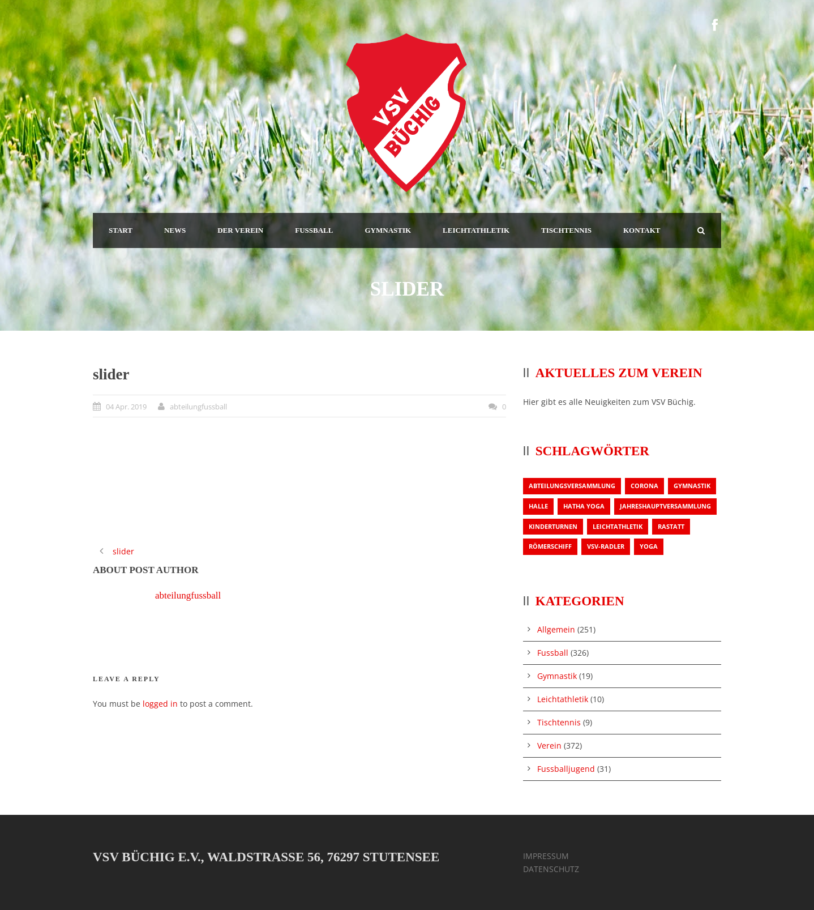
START (120, 230)
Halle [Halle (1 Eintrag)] (538, 506)
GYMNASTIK (388, 230)
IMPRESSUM (546, 856)
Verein (549, 745)
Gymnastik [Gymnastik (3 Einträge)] (692, 485)
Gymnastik (557, 675)
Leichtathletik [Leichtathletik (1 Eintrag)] (617, 526)
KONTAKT (642, 230)
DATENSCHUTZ (551, 869)
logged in (160, 703)
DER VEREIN (240, 230)
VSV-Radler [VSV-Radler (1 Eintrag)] (605, 546)
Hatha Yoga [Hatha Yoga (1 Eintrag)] (584, 506)
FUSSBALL (314, 230)
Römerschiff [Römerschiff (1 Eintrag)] (550, 546)
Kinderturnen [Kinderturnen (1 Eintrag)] (553, 526)
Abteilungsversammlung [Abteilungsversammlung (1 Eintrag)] (572, 485)
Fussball (552, 652)
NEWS (175, 230)
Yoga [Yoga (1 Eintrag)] (649, 546)
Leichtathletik (562, 699)
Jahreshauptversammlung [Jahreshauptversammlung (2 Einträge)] (665, 506)
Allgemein (556, 629)
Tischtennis (559, 722)
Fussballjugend (566, 768)
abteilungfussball (198, 406)
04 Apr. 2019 (126, 406)
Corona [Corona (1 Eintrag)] (644, 485)
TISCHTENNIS (566, 230)
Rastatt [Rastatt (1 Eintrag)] (671, 526)
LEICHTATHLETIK (476, 230)
